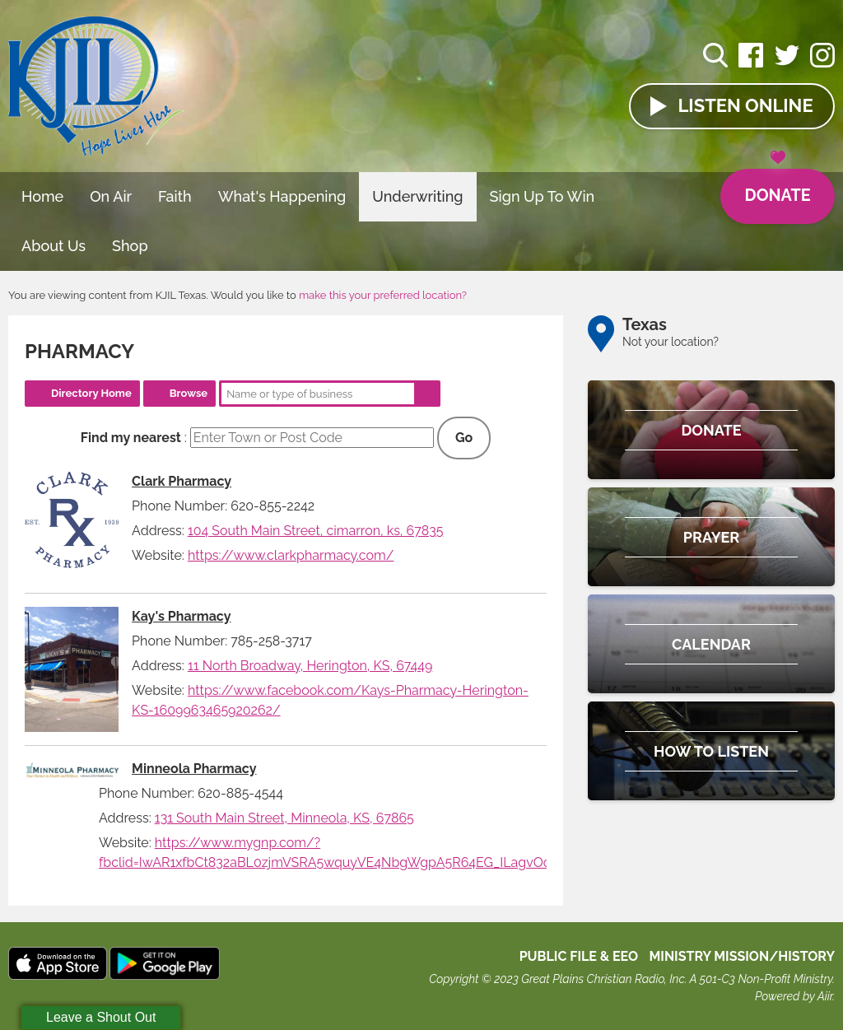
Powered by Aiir (793, 996)
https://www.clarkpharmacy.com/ (291, 555)
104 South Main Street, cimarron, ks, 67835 (316, 530)
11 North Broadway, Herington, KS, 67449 (310, 665)
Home (42, 196)
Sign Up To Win (542, 196)
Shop (130, 245)
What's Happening (282, 196)
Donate (776, 188)
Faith (175, 196)
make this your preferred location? (383, 295)
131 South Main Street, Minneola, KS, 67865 (284, 818)
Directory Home (91, 393)
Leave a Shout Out (101, 1017)
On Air (111, 196)
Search (427, 393)
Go (464, 437)
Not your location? (670, 341)
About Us (53, 245)
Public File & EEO (579, 956)
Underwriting (417, 196)
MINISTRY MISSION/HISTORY (742, 956)
